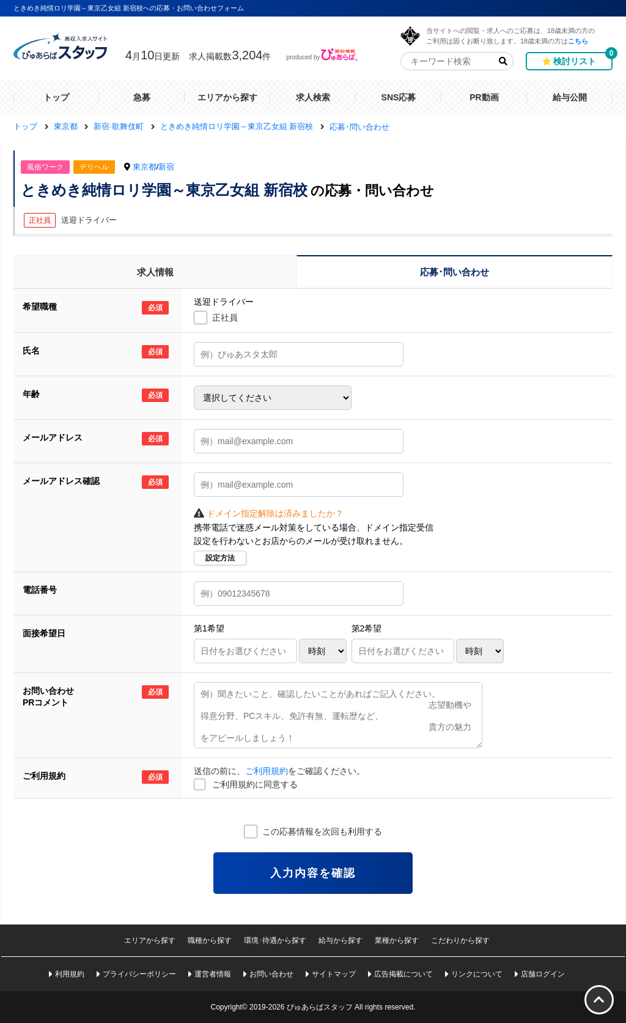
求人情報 (155, 272)
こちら (578, 40)
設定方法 (220, 558)
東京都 (144, 166)
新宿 (166, 166)
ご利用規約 (266, 771)
